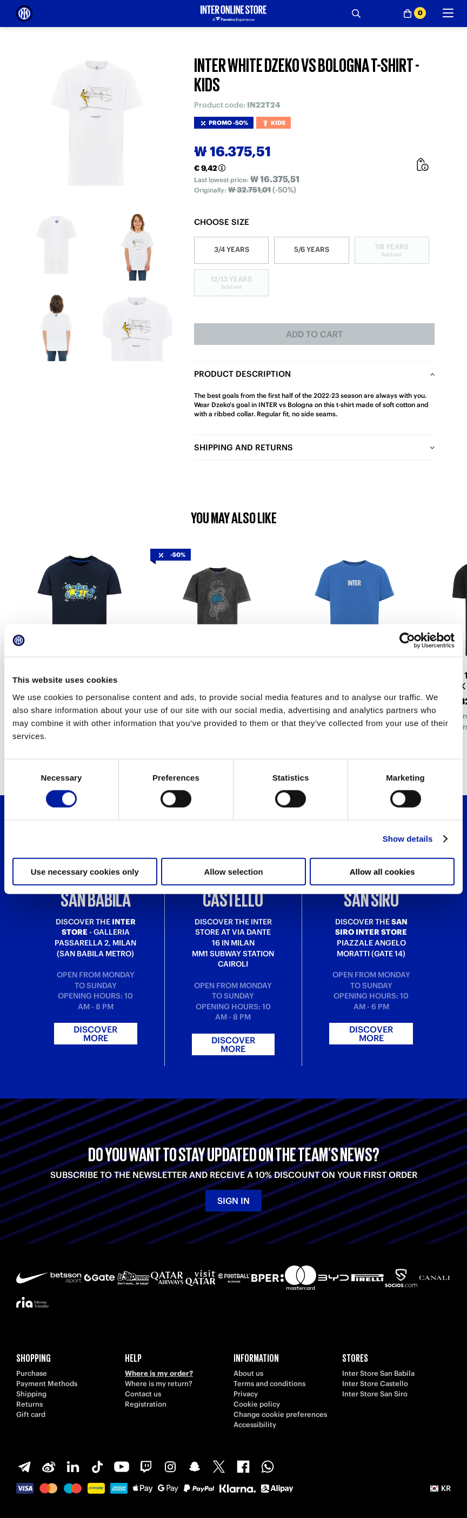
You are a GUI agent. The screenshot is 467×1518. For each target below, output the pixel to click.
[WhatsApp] (267, 1467)
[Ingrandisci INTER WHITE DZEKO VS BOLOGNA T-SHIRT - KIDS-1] (57, 245)
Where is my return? (158, 1383)
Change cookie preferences (280, 1414)
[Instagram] (170, 1467)
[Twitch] (146, 1467)
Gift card (30, 1414)
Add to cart (314, 334)
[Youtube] (122, 1467)
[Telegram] (24, 1467)
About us (248, 1373)
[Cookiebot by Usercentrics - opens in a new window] (407, 640)
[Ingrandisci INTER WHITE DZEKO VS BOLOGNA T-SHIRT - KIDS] (97, 124)
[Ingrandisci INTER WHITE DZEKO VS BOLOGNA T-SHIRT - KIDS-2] (138, 245)
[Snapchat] (194, 1467)
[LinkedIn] (73, 1467)
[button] (440, 1488)
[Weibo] (49, 1467)
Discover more (95, 1033)
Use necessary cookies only (85, 871)
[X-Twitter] (219, 1467)
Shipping (31, 1394)
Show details (408, 838)
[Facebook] (243, 1467)
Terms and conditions (269, 1383)
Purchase (31, 1373)
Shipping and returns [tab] (243, 447)
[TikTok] (97, 1467)
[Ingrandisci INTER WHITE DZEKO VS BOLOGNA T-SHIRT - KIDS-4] (138, 326)
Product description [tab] (242, 374)
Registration (145, 1404)
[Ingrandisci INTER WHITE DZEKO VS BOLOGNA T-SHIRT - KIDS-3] (57, 326)
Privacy (246, 1394)
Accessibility (255, 1424)
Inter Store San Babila (378, 1373)
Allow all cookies (382, 871)
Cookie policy (257, 1404)
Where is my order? (159, 1373)
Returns (29, 1404)
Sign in (233, 1200)
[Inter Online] (24, 13)
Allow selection (233, 871)
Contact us (143, 1394)
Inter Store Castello (375, 1383)
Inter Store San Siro (375, 1394)
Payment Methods (46, 1383)
